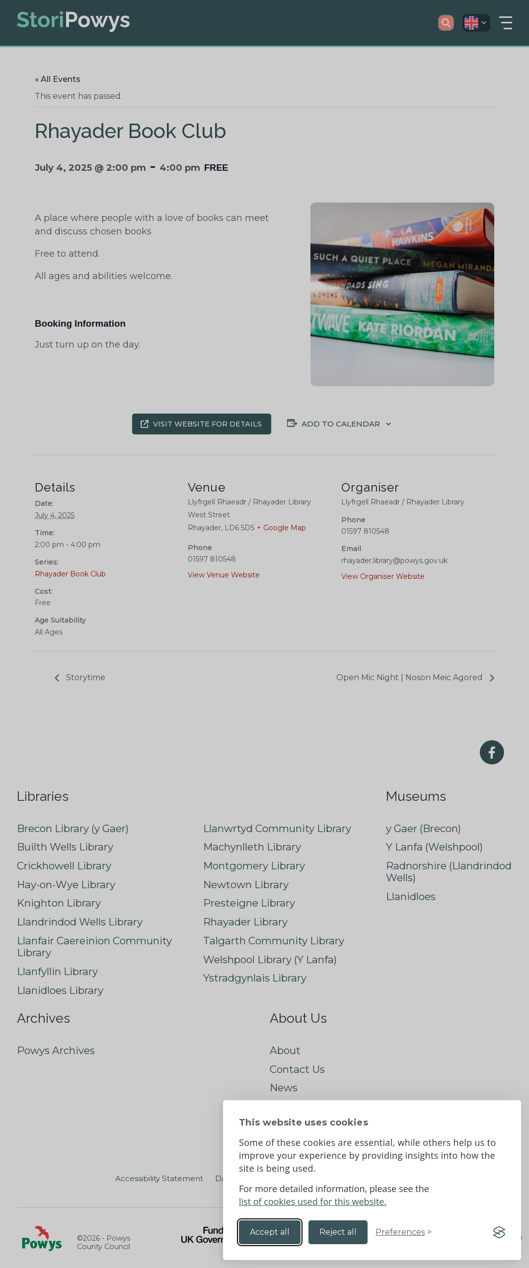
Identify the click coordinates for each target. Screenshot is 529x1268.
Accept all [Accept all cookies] (270, 1232)
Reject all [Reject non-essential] (338, 1232)
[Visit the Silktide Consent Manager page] (499, 1232)
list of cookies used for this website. (312, 1201)
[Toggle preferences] (404, 1232)
